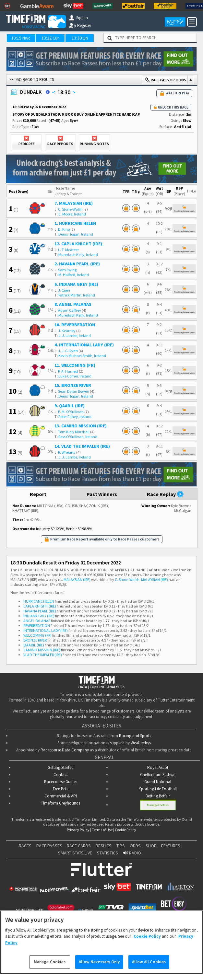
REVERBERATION (36, 625)
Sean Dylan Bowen (73, 391)
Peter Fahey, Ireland (74, 416)
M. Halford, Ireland (73, 274)
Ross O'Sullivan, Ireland (77, 436)
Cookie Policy (125, 829)
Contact (61, 774)
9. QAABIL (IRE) (69, 406)
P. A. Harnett (68, 371)
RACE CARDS (79, 846)
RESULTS (104, 846)
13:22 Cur (50, 38)
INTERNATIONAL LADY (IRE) (45, 630)
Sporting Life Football (158, 789)
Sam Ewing (67, 269)
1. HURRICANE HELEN (75, 223)
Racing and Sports (135, 735)
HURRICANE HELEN (38, 601)
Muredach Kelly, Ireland (78, 254)
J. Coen (64, 290)
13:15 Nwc (20, 38)
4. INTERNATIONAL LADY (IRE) (84, 345)
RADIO (132, 853)
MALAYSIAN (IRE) (77, 579)
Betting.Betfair (158, 796)
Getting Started (61, 767)
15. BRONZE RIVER (72, 385)
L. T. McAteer (68, 249)
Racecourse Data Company (65, 750)
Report (38, 494)
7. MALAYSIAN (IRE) (73, 203)
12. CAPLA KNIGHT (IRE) (78, 244)
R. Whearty (67, 452)
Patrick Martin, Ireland (76, 295)
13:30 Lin (80, 38)
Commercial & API (60, 796)
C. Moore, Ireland (72, 214)
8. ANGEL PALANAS (72, 304)
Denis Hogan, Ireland (75, 234)
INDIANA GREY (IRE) (38, 615)
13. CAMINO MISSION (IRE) (80, 426)
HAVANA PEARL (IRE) (39, 611)
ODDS (135, 846)
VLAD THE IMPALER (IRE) (42, 654)
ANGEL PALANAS (36, 620)
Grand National (157, 781)
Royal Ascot (157, 767)
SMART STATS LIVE (75, 853)
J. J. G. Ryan (68, 350)
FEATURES (170, 846)
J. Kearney (67, 330)
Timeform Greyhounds (60, 803)
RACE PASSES (49, 846)
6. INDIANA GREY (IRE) (76, 284)
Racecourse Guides (60, 781)
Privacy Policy (78, 829)
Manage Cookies (158, 805)
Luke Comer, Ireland (74, 376)
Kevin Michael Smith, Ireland (82, 355)
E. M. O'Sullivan (71, 411)
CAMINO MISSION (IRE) (41, 649)
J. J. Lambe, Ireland (74, 335)
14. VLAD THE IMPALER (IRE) (82, 446)
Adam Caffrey (69, 310)
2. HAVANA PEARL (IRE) (77, 264)
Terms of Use (102, 829)
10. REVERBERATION (74, 325)
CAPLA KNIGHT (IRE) (39, 606)
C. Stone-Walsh (70, 209)
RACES (25, 846)
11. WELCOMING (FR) (74, 365)
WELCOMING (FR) (37, 635)
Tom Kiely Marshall (74, 431)
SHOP (151, 846)
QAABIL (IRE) (33, 645)
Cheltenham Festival (157, 774)
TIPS (120, 846)
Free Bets (60, 789)
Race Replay (165, 494)
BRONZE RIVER (35, 640)
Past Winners (102, 494)
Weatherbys (141, 743)
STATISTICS (107, 853)
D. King (64, 229)
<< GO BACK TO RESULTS (32, 79)
